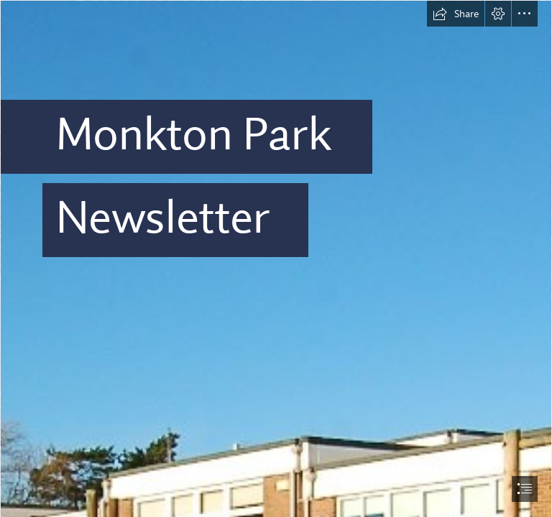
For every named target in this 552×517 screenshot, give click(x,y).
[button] (455, 14)
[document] (276, 258)
